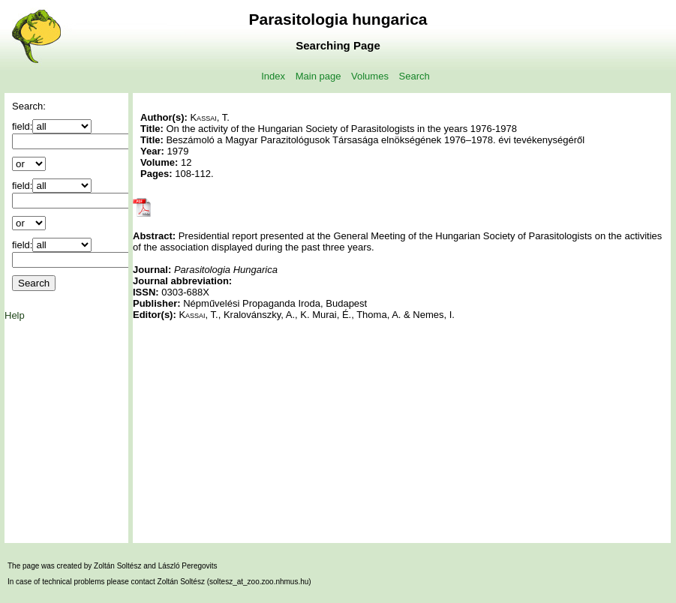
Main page (318, 76)
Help (15, 315)
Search (414, 76)
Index (273, 76)
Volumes (370, 76)
